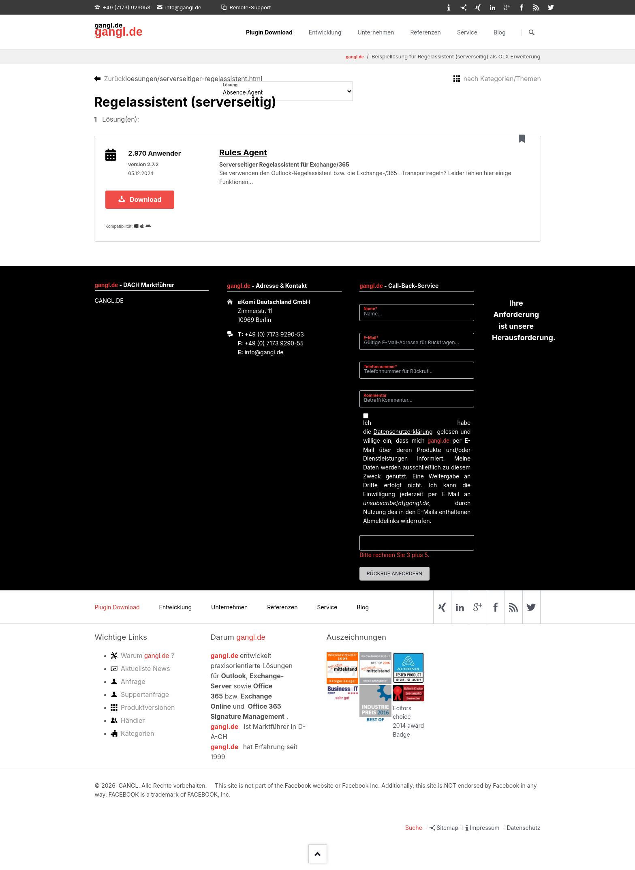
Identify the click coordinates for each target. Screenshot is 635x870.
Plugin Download (269, 32)
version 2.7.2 (145, 168)
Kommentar (375, 402)
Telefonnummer (380, 373)
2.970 (156, 157)
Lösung (230, 84)
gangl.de (118, 31)
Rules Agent (249, 156)
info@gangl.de (264, 359)
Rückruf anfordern (394, 581)
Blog (500, 32)
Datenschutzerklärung (403, 438)
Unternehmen (375, 32)
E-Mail (373, 344)
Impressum (484, 834)
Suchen (532, 32)
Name (373, 315)
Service (467, 32)
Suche (413, 834)
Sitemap (447, 834)
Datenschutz (523, 834)
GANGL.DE (109, 307)
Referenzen (426, 32)
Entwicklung (325, 32)
